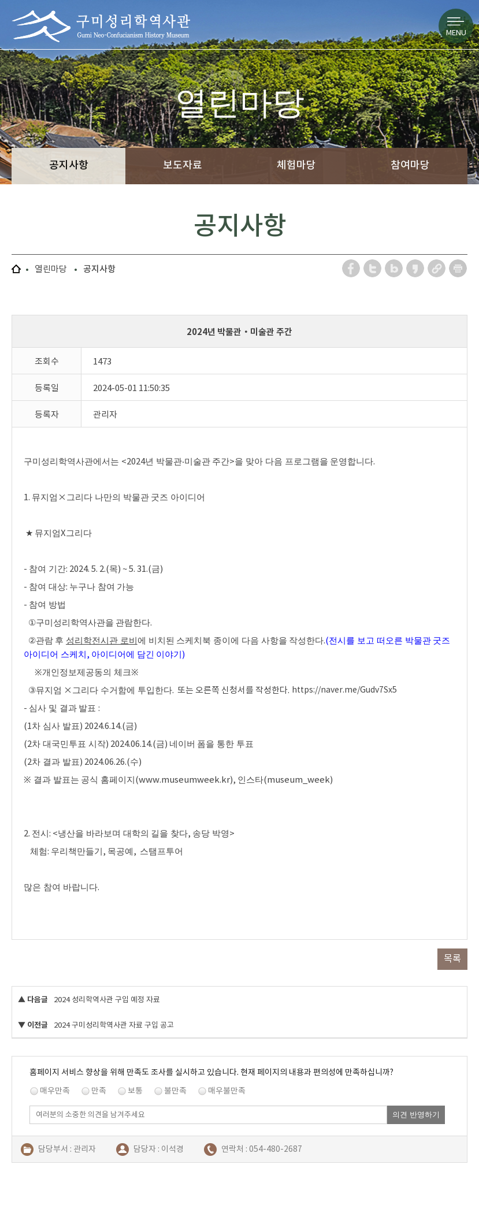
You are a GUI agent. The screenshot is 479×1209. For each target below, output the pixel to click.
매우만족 (55, 1090)
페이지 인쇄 (458, 268)
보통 (135, 1090)
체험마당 (296, 165)
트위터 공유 (373, 268)
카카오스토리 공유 (415, 268)
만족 (98, 1090)
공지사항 (68, 165)
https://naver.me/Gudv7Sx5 (344, 690)
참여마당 (410, 165)
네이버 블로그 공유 (394, 268)
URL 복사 (437, 268)
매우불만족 (227, 1090)
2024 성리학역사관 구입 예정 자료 (107, 1000)
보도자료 (182, 165)
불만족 (175, 1090)
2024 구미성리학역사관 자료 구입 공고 (114, 1025)
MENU (456, 33)
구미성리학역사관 (101, 26)
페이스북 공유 (351, 268)
